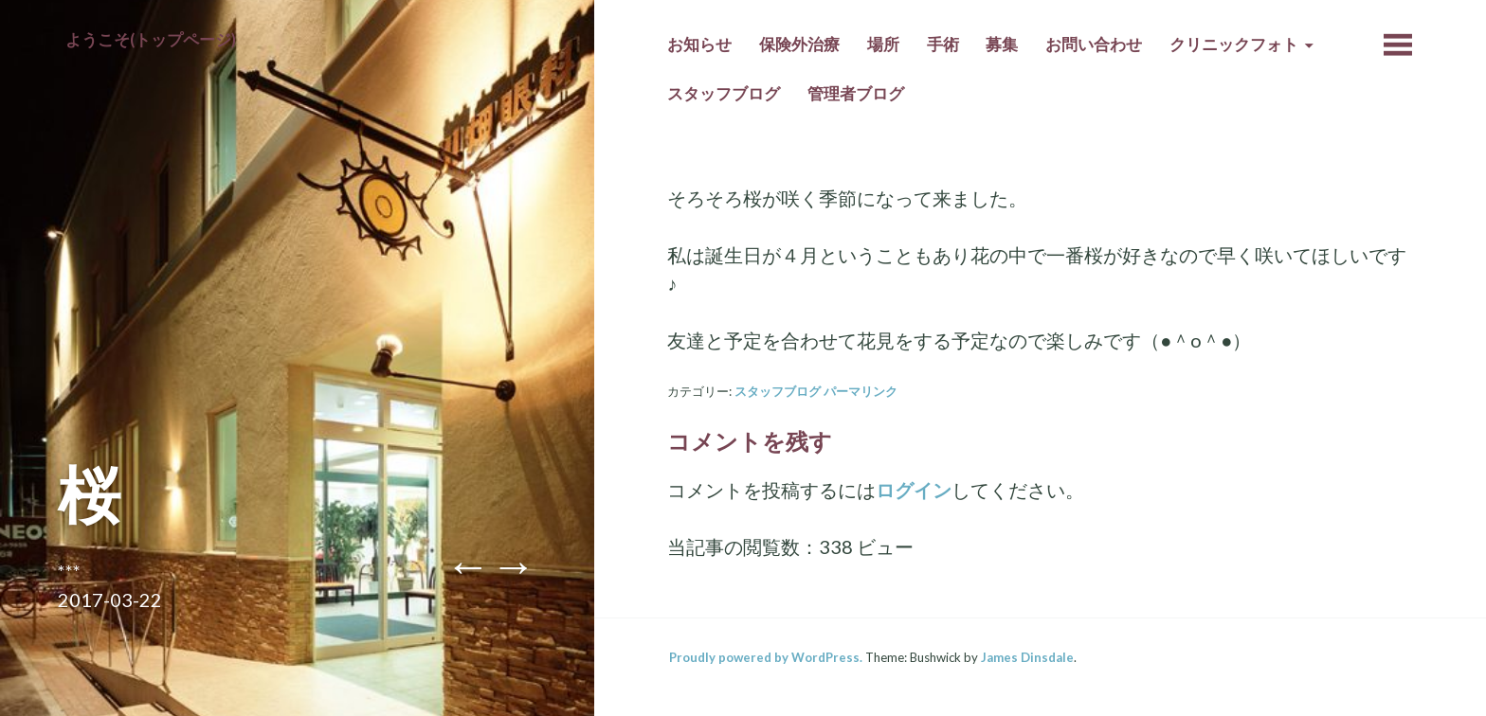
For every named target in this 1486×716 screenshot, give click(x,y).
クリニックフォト (1233, 44)
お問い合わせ (1093, 44)
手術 (943, 44)
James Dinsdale (1027, 657)
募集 (1002, 44)
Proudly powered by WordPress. (765, 657)
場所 (883, 44)
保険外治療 (799, 44)
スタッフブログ (723, 93)
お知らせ (699, 44)
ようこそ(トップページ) (150, 39)
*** (69, 571)
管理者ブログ (855, 93)
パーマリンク (860, 391)
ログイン (913, 489)
